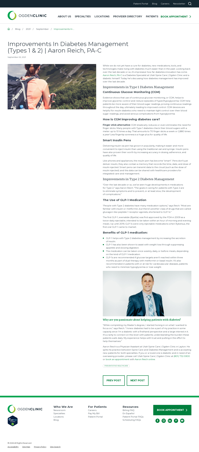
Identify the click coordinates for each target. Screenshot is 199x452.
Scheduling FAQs (132, 420)
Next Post (137, 380)
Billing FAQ (128, 410)
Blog (154, 3)
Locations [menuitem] (102, 16)
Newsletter (179, 3)
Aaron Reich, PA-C (112, 75)
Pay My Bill (94, 413)
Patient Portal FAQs (133, 416)
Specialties (59, 413)
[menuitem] (13, 446)
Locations (58, 416)
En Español (128, 413)
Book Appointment (176, 16)
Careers (165, 3)
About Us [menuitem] (64, 16)
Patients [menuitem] (152, 16)
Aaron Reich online (145, 359)
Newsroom (59, 410)
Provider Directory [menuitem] (127, 16)
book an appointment (117, 359)
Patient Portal (140, 3)
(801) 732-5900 (182, 356)
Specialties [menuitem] (83, 16)
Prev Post (114, 380)
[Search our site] (189, 3)
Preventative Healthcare (116, 366)
